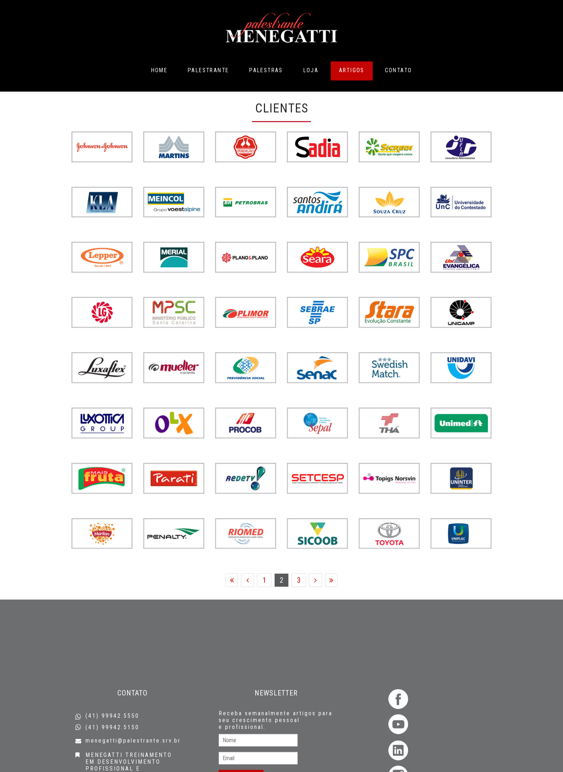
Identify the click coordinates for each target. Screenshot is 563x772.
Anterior (247, 581)
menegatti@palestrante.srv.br (133, 740)
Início (231, 581)
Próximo (315, 581)
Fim (331, 581)
